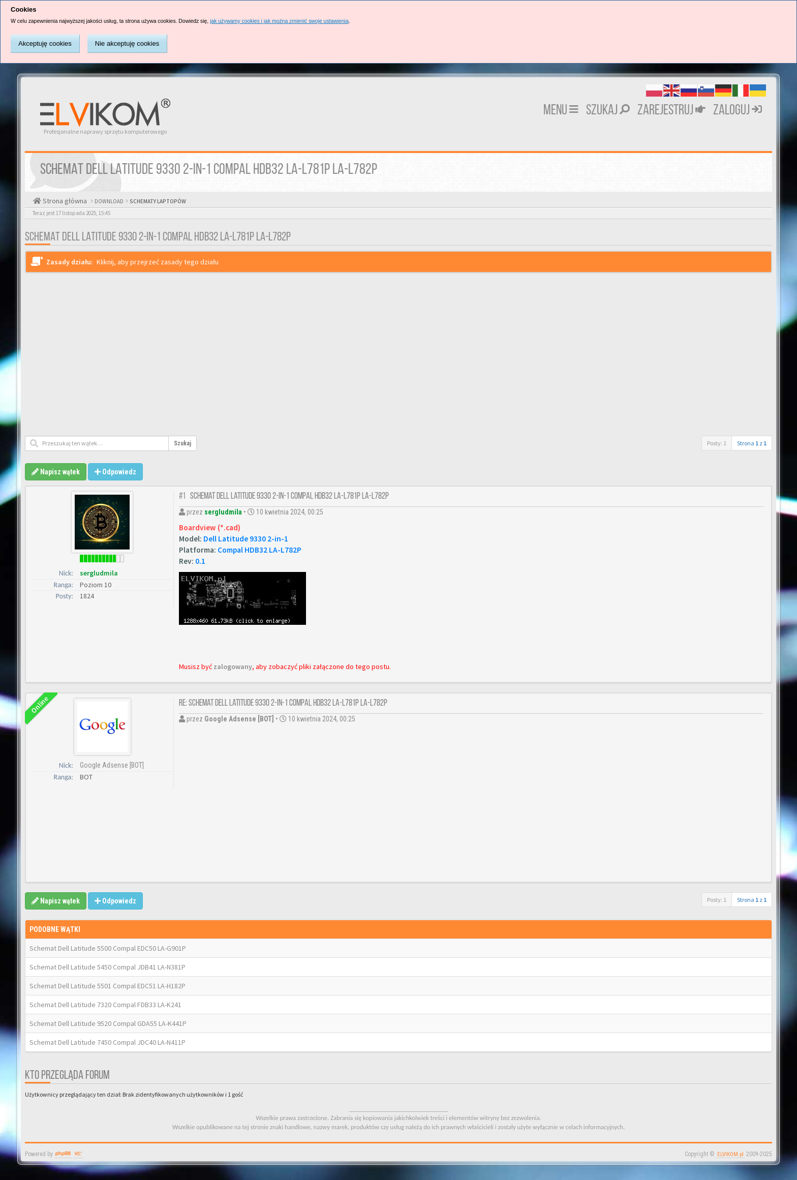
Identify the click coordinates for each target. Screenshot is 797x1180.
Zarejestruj (671, 111)
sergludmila (99, 573)
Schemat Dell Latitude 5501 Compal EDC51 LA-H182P (107, 985)
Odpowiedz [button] (115, 472)
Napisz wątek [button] (56, 472)
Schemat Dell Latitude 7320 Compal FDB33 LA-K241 (105, 1004)
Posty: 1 (716, 443)
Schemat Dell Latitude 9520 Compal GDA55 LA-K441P (108, 1023)
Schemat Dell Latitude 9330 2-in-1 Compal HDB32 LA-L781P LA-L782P (158, 237)
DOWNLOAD (109, 201)
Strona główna (64, 200)
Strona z (752, 443)
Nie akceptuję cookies (127, 43)
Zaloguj (737, 111)
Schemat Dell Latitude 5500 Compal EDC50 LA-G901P (107, 948)
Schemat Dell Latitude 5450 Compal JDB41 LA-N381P (107, 967)
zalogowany (232, 666)
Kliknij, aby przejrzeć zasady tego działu (158, 261)
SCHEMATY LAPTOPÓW (157, 201)
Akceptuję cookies (45, 43)
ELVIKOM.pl (730, 1154)
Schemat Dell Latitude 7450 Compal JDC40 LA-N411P (107, 1042)
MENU (560, 111)
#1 (182, 496)
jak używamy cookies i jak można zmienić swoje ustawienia (279, 21)
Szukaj (608, 111)
